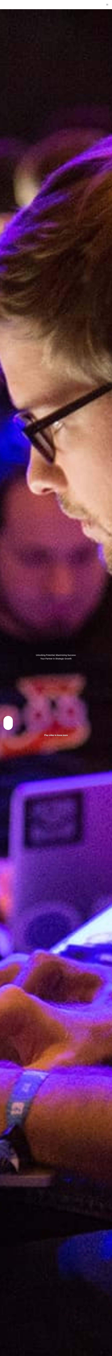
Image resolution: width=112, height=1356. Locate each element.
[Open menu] (107, 4)
